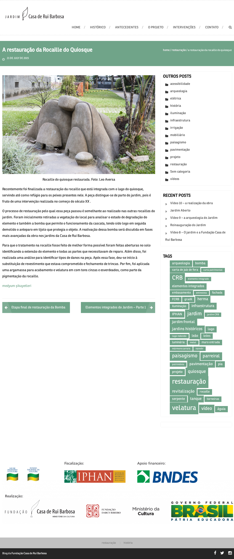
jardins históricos (187, 329)
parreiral (211, 356)
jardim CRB (213, 314)
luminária (178, 342)
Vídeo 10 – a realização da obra (191, 203)
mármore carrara (181, 349)
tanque (196, 399)
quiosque (197, 371)
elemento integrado (198, 279)
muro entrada (211, 342)
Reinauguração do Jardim (188, 225)
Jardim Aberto (180, 210)
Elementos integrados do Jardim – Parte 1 (115, 307)
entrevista (201, 293)
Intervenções (184, 27)
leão (195, 335)
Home (166, 50)
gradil (188, 299)
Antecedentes (126, 27)
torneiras (213, 399)
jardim (194, 314)
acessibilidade (180, 84)
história (175, 105)
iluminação (178, 113)
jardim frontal (183, 322)
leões (206, 335)
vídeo (206, 409)
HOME (76, 27)
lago (211, 329)
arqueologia (178, 91)
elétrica (175, 98)
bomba (200, 263)
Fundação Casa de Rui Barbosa (29, 553)
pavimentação (180, 149)
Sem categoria (180, 171)
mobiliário (177, 135)
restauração (179, 50)
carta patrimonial (213, 270)
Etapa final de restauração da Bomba (38, 307)
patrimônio (178, 364)
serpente (178, 399)
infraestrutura (180, 120)
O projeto (155, 27)
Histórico (98, 27)
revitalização (183, 391)
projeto (175, 157)
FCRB (175, 299)
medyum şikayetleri (16, 286)
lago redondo (179, 336)
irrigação (176, 127)
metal (193, 342)
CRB (177, 278)
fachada (217, 292)
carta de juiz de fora (185, 269)
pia (220, 364)
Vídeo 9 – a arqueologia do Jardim (194, 218)
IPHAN (177, 314)
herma (202, 299)
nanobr (199, 349)
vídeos (174, 179)
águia (221, 409)
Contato (211, 27)
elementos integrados (188, 286)
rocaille (205, 391)
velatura (184, 408)
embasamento (181, 292)
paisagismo (178, 142)
